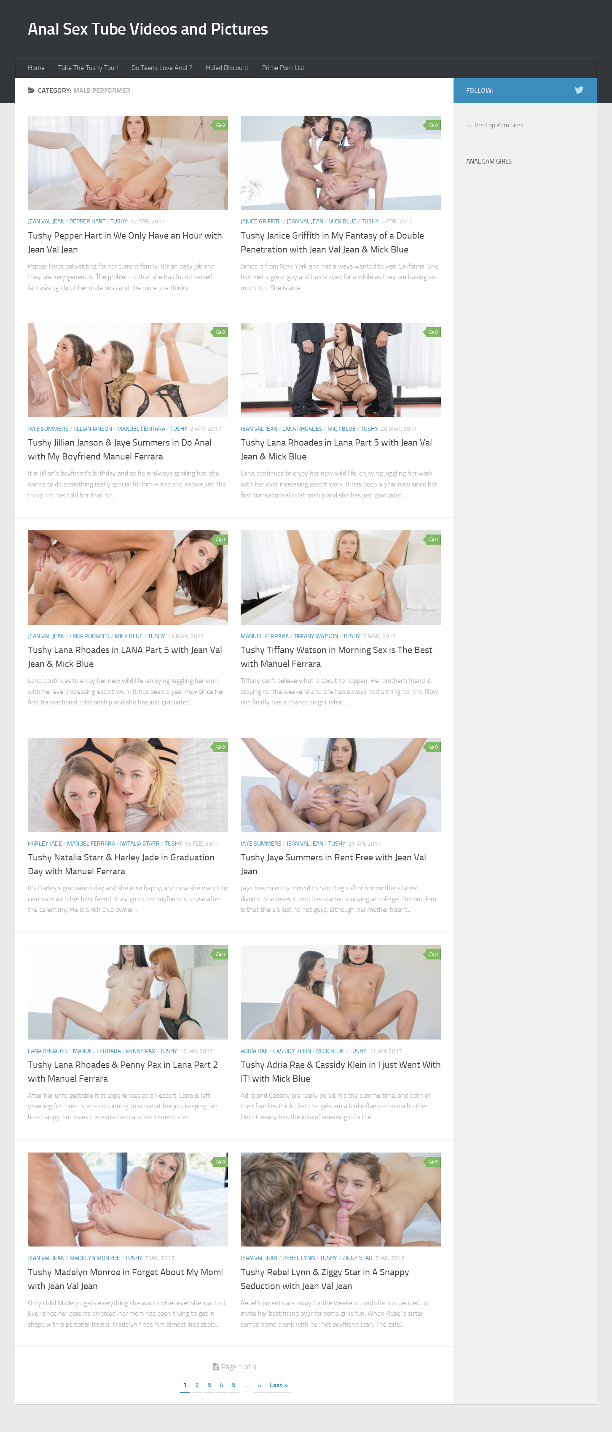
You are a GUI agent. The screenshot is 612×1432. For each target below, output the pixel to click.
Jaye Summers (48, 431)
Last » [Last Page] (279, 1388)
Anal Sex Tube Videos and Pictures (153, 29)
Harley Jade (45, 845)
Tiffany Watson (316, 638)
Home (35, 69)
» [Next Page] (259, 1388)
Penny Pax (140, 1053)
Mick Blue (342, 224)
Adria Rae (254, 1053)
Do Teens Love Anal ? (158, 69)
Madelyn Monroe (95, 1260)
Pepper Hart (87, 224)
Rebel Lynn (298, 1260)
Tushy (119, 224)
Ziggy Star (357, 1260)
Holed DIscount (221, 69)
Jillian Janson (93, 431)
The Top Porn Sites (498, 127)
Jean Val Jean (46, 224)
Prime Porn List (276, 69)
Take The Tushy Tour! (86, 69)
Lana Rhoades (302, 431)
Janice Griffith (261, 224)
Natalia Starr (140, 845)
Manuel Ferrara (141, 431)
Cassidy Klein (292, 1053)
